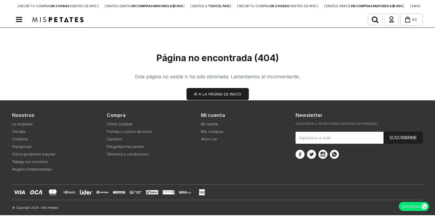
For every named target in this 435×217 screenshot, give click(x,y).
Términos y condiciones (128, 155)
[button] (369, 20)
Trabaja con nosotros (30, 162)
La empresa (22, 124)
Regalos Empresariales (32, 170)
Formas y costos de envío (129, 132)
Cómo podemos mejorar (33, 155)
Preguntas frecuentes (126, 147)
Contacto (20, 139)
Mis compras (212, 132)
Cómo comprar (120, 124)
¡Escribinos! (412, 206)
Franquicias (22, 147)
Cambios (114, 139)
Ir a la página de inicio (217, 94)
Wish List (209, 139)
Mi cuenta (209, 124)
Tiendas (19, 132)
